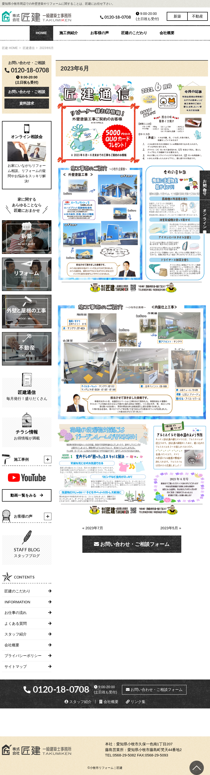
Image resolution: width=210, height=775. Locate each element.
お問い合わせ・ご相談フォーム (132, 544)
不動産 (197, 16)
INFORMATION (17, 602)
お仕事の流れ (15, 612)
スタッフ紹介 (15, 634)
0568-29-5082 (124, 755)
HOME (41, 33)
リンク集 (135, 701)
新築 (177, 16)
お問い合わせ (205, 185)
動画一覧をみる (26, 495)
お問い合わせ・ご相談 (26, 92)
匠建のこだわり (134, 33)
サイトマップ (15, 666)
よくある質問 (15, 623)
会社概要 (167, 33)
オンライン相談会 (205, 216)
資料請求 (26, 103)
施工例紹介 (68, 33)
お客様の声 (99, 33)
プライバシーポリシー (23, 656)
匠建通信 (29, 48)
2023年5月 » (170, 528)
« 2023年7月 (94, 528)
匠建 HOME (10, 48)
